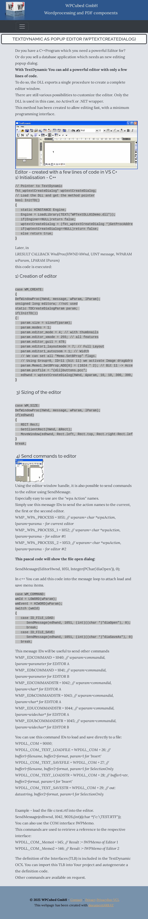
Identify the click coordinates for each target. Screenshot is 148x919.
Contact (76, 900)
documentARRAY (101, 905)
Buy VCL (113, 900)
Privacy (90, 900)
